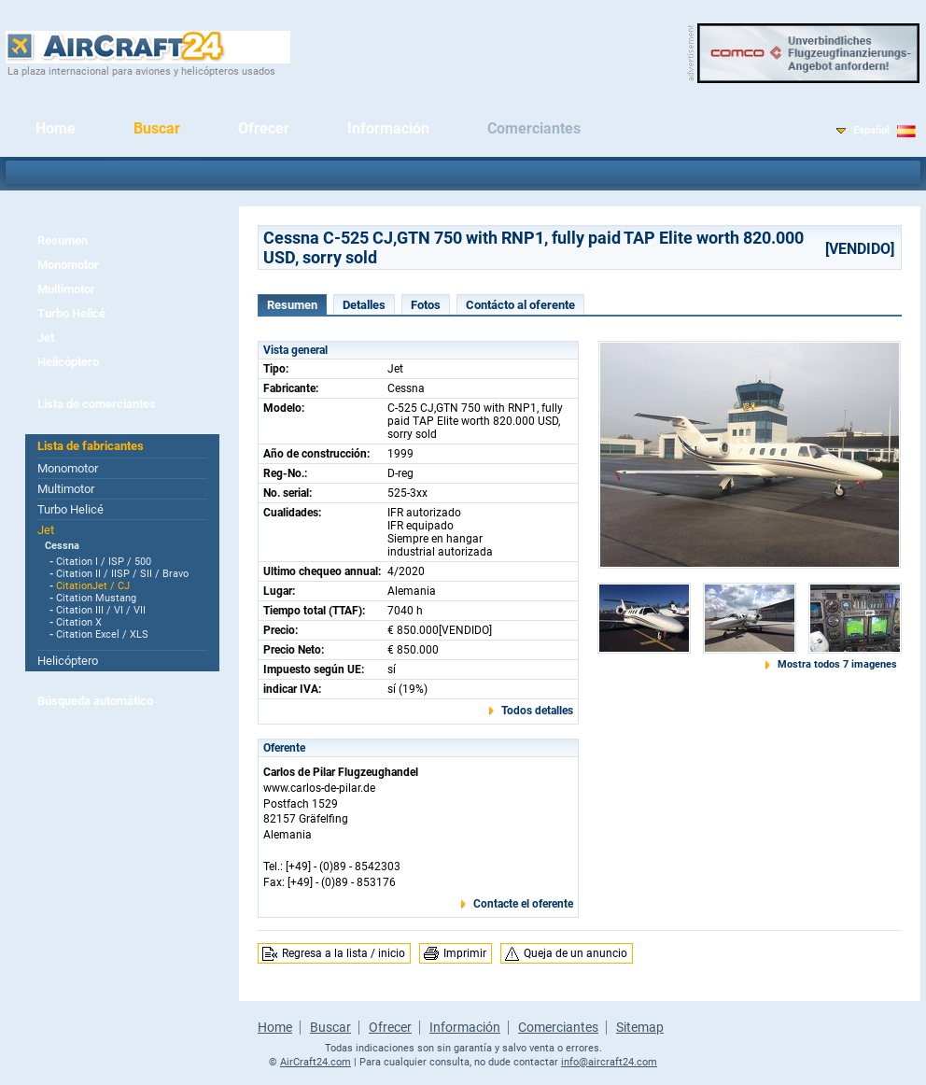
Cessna (62, 546)
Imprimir (464, 953)
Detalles (364, 305)
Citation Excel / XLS (102, 634)
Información (388, 128)
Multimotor (66, 289)
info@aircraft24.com (609, 1062)
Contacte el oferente (523, 903)
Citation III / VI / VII (101, 610)
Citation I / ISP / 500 (103, 562)
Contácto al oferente (520, 305)
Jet (45, 338)
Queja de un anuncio (575, 953)
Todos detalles (537, 710)
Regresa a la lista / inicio (343, 953)
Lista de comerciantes (96, 404)
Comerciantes (534, 128)
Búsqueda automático (95, 701)
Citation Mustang (96, 598)
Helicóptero (68, 362)
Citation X (79, 622)
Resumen (62, 240)
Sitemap (640, 1027)
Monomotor (68, 265)
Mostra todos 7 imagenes (837, 664)
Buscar (156, 128)
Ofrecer (263, 128)
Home (55, 128)
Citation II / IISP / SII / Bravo (122, 574)
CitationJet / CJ (93, 586)
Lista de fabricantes (90, 446)
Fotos (426, 305)
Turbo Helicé (71, 313)
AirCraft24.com (315, 1062)
